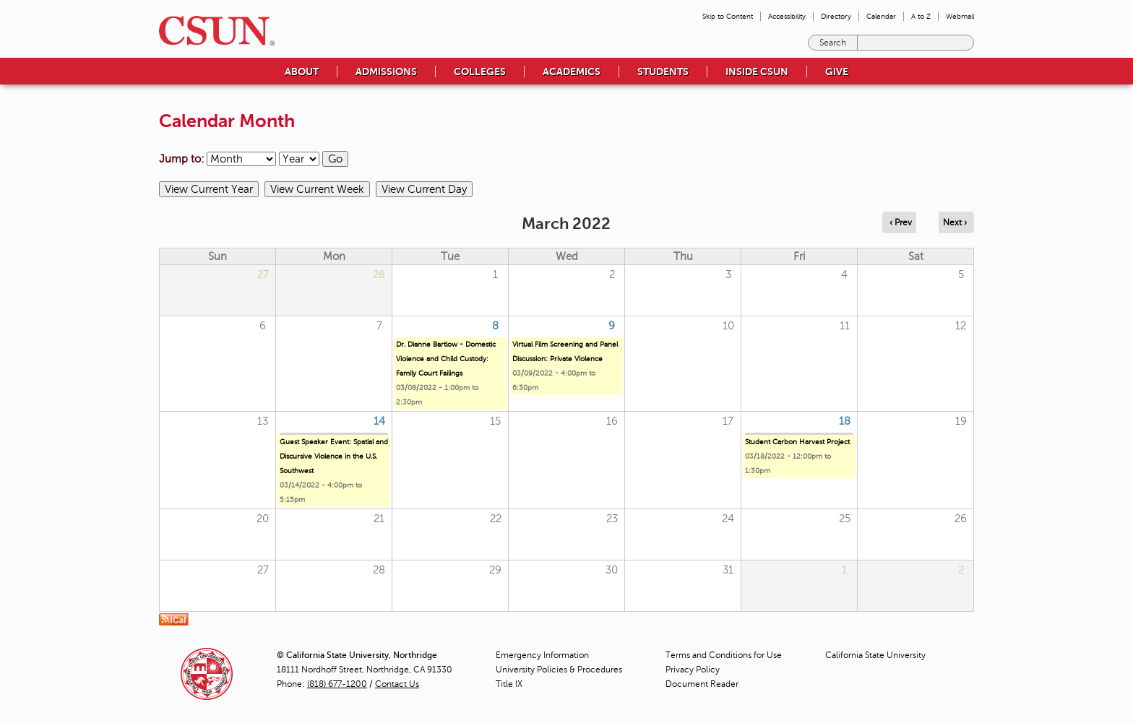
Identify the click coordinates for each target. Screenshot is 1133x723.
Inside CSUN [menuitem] (756, 71)
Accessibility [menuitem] (787, 16)
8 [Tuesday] (495, 326)
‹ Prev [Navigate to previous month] (900, 222)
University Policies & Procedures (559, 669)
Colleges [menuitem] (480, 71)
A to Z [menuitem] (921, 16)
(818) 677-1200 (337, 684)
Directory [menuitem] (836, 16)
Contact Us (397, 684)
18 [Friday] (844, 421)
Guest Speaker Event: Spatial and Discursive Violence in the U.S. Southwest (334, 456)
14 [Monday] (379, 421)
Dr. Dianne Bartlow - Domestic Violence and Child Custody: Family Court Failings (446, 358)
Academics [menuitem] (571, 71)
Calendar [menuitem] (881, 16)
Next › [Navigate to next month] (955, 222)
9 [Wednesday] (611, 326)
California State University (875, 655)
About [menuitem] (302, 71)
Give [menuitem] (836, 71)
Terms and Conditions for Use (723, 655)
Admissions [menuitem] (386, 71)
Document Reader (701, 684)
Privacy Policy (692, 669)
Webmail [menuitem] (960, 16)
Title (509, 684)
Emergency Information (542, 655)
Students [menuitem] (663, 71)
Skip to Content (727, 16)
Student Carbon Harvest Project (797, 442)
